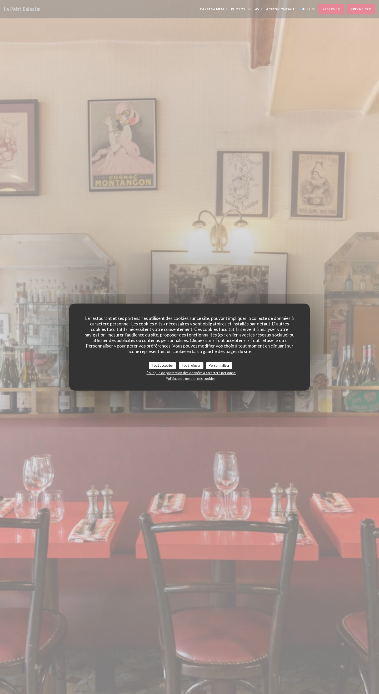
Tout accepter (162, 365)
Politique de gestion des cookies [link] (190, 378)
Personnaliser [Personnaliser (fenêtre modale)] (219, 365)
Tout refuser (191, 365)
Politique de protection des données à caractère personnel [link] (191, 372)
